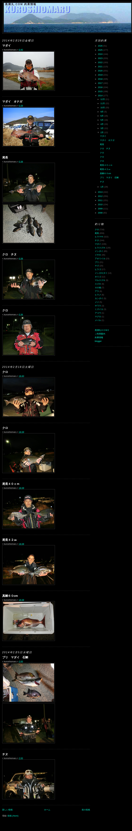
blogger (98, 341)
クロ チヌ (9, 254)
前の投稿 (86, 810)
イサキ (98, 255)
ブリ (97, 262)
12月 (102, 99)
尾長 (5, 157)
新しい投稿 (7, 810)
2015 (100, 91)
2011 (100, 200)
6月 (102, 116)
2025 (100, 50)
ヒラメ (98, 295)
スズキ (98, 284)
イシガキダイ (101, 273)
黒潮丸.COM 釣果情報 (21, 4)
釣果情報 (99, 337)
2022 (100, 62)
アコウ (98, 313)
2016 (100, 87)
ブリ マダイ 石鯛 (15, 657)
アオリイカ (100, 258)
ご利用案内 (100, 334)
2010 (100, 204)
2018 (100, 79)
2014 (100, 95)
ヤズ (97, 266)
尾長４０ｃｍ (10, 483)
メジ (97, 302)
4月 (102, 124)
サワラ (98, 306)
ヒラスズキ (100, 247)
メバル (98, 320)
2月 (102, 132)
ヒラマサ (99, 236)
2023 (100, 58)
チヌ (5, 754)
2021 (100, 66)
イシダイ (99, 251)
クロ (5, 310)
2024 (100, 54)
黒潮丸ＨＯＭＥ (102, 330)
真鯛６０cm (10, 595)
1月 (102, 187)
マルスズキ (100, 280)
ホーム (47, 810)
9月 (102, 111)
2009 (100, 208)
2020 (100, 71)
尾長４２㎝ (9, 539)
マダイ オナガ (12, 101)
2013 (100, 192)
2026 (100, 46)
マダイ (6, 45)
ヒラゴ (98, 269)
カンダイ (99, 298)
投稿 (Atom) (13, 816)
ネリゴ (98, 277)
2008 (100, 213)
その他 (98, 287)
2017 (100, 83)
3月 (102, 128)
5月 (102, 120)
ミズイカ (99, 309)
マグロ (98, 316)
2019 (100, 75)
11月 (102, 103)
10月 (102, 107)
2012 (100, 196)
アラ (97, 291)
